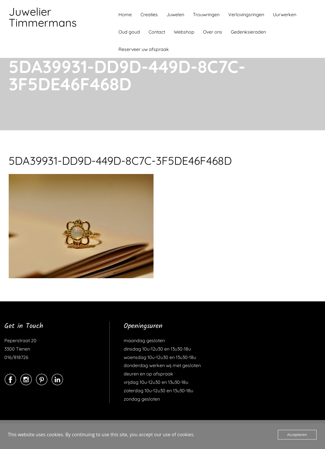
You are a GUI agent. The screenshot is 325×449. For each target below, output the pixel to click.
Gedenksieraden (248, 32)
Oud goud (129, 32)
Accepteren (297, 434)
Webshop (184, 32)
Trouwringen (206, 14)
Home (125, 14)
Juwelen (175, 14)
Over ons (212, 32)
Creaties (149, 14)
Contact (157, 32)
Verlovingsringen (246, 14)
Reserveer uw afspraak (143, 49)
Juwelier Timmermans (43, 17)
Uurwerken (284, 14)
